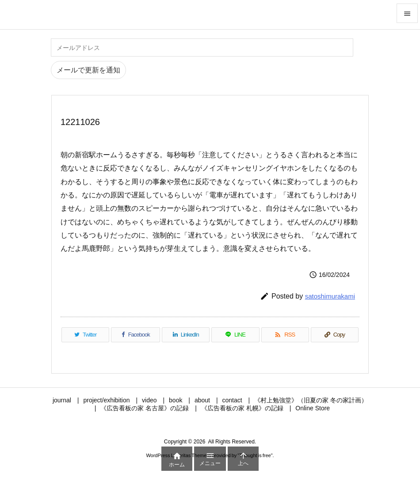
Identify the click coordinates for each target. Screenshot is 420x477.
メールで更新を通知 (88, 70)
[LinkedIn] (186, 334)
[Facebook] (135, 334)
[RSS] (285, 334)
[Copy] (335, 334)
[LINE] (235, 334)
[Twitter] (85, 334)
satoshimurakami (330, 296)
